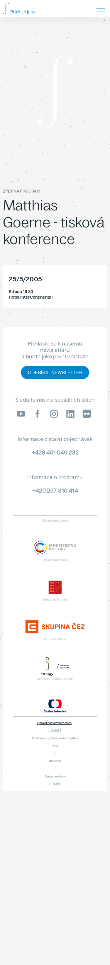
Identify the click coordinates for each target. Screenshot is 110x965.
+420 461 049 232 (55, 452)
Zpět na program (21, 191)
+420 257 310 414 (55, 490)
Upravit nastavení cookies (54, 723)
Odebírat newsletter (55, 372)
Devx (55, 746)
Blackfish (55, 761)
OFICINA (55, 784)
